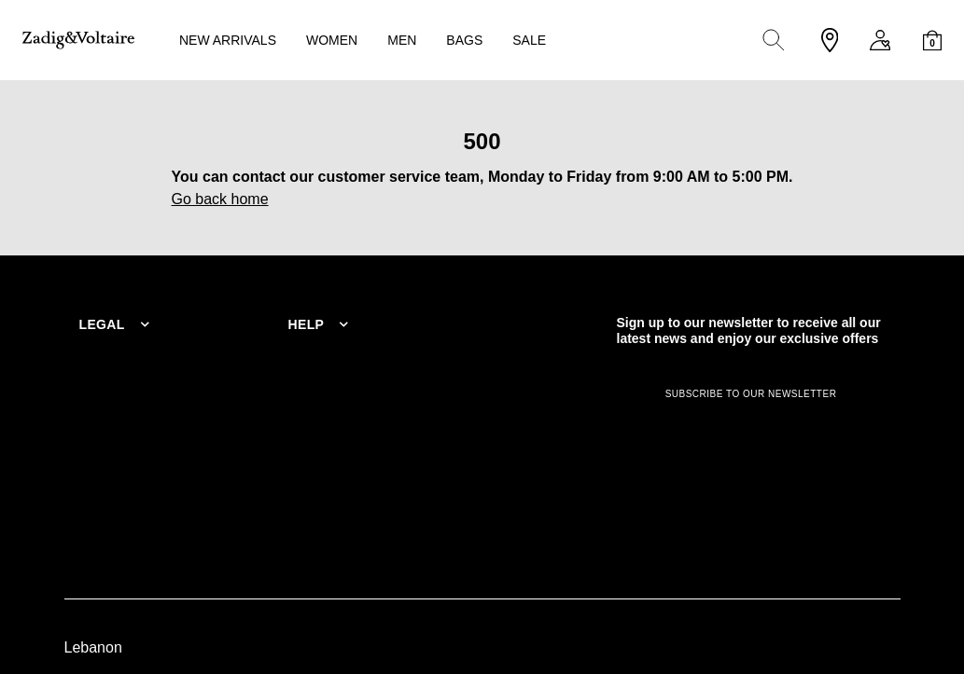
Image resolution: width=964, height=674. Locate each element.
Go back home (220, 199)
